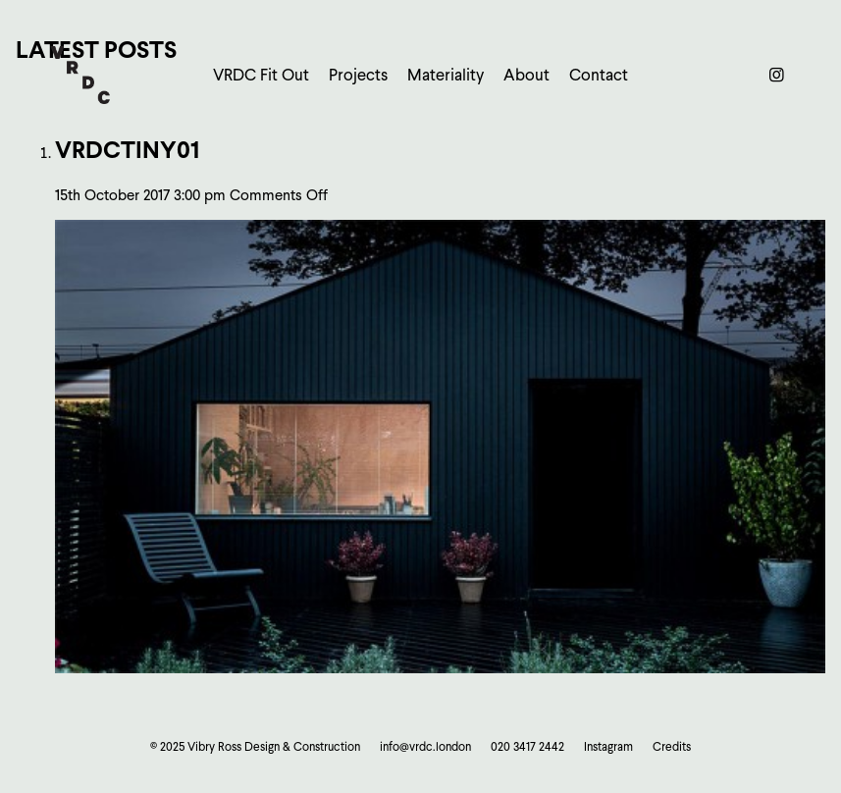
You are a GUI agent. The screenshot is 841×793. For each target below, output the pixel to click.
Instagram (608, 746)
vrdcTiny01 (127, 149)
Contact (598, 75)
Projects (358, 75)
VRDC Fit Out (261, 75)
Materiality (445, 75)
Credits (672, 746)
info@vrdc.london (425, 746)
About (526, 75)
